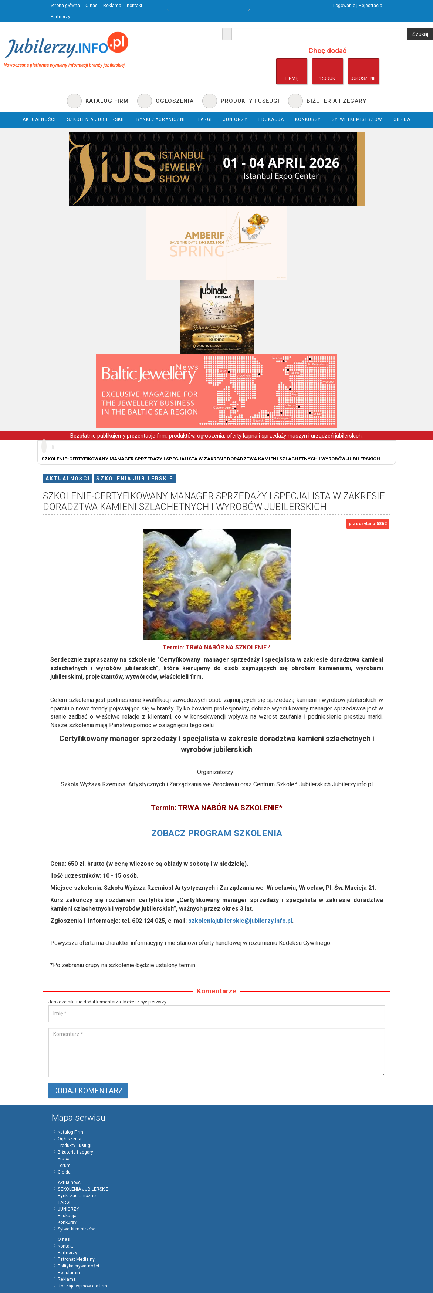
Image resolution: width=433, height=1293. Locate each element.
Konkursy (67, 1222)
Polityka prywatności (78, 1266)
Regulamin (69, 1272)
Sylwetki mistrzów (76, 1229)
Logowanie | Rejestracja (357, 5)
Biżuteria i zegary (75, 1152)
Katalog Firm (70, 1132)
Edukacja (67, 1215)
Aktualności (67, 479)
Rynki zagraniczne (77, 1195)
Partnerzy (60, 16)
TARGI (64, 1202)
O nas (91, 5)
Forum (64, 1165)
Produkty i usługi (74, 1145)
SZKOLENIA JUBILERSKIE (134, 479)
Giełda (64, 1172)
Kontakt (134, 5)
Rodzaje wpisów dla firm (82, 1286)
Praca (64, 1158)
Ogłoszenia (69, 1138)
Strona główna (65, 5)
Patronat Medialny (76, 1259)
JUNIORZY (68, 1209)
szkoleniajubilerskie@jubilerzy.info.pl (240, 920)
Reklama (112, 5)
